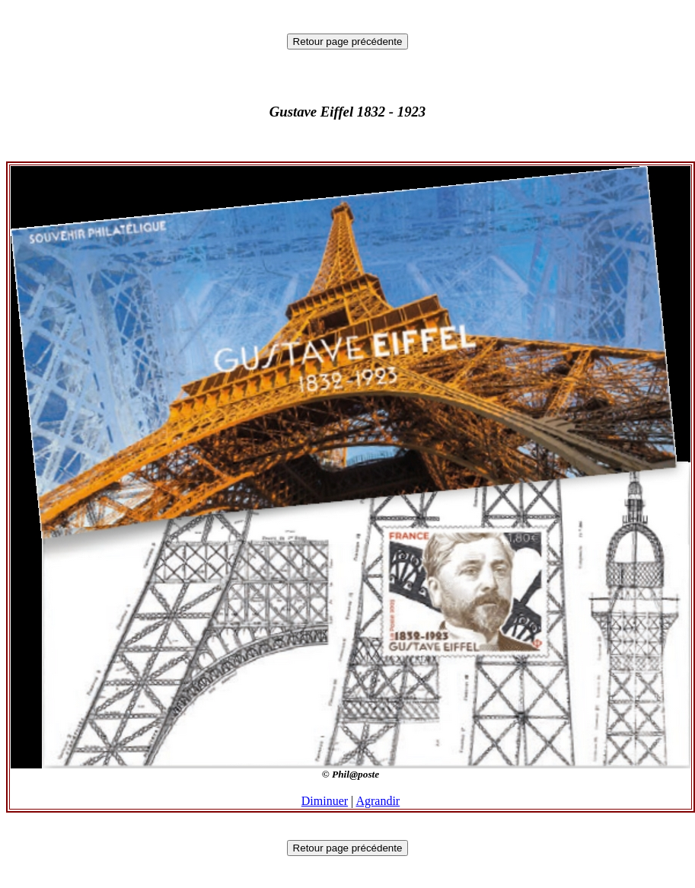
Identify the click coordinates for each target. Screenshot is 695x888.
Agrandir (377, 800)
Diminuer (324, 800)
